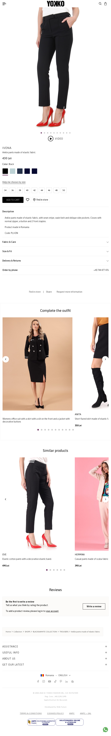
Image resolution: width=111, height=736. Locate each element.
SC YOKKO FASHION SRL (54, 693)
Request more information (69, 292)
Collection (17, 632)
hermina (80, 554)
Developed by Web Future (55, 707)
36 (12, 190)
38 (20, 190)
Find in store (40, 199)
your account (52, 611)
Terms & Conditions (31, 713)
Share (49, 292)
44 (42, 190)
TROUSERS (64, 632)
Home (8, 632)
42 (34, 190)
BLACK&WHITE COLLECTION (45, 632)
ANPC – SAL (85, 713)
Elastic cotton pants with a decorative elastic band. (27, 559)
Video (55, 138)
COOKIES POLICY (55, 713)
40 (27, 190)
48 (56, 190)
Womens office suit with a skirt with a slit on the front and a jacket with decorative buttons (36, 420)
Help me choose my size (14, 182)
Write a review (94, 606)
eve (4, 554)
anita (78, 414)
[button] (41, 133)
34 (5, 190)
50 (64, 190)
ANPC (72, 713)
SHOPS (27, 632)
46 (49, 190)
